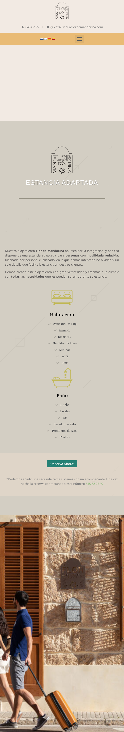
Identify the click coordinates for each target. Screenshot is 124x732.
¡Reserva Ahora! (62, 464)
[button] (79, 39)
